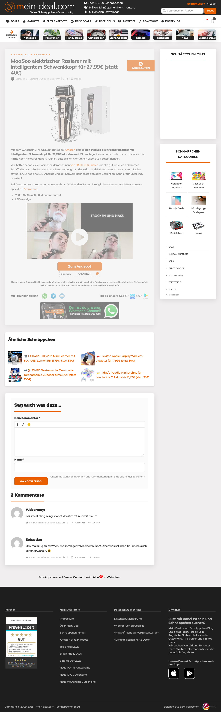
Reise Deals (83, 21)
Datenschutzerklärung (128, 618)
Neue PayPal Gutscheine (75, 667)
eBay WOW (150, 21)
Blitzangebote (56, 21)
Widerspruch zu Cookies (129, 625)
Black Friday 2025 (71, 653)
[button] (17, 424)
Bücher (173, 289)
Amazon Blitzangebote (74, 639)
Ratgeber (129, 21)
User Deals (107, 21)
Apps (171, 261)
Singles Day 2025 (70, 660)
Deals (15, 21)
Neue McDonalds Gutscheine (77, 681)
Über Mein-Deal (69, 625)
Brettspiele (175, 282)
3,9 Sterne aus (28, 189)
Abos (171, 247)
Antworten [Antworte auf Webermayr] (78, 522)
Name (19, 459)
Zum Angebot (79, 266)
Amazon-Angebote (178, 254)
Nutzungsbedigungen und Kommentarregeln (86, 476)
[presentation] (17, 424)
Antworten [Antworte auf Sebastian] (78, 557)
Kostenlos (172, 21)
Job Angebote (185, 652)
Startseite (19, 54)
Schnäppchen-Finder (72, 632)
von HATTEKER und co (84, 165)
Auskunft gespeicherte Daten (132, 639)
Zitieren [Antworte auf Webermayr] (94, 522)
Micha (16, 78)
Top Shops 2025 (69, 646)
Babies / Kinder (176, 268)
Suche (210, 10)
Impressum (67, 618)
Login (211, 3)
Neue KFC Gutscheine (73, 674)
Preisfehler (190, 638)
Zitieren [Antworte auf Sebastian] (94, 557)
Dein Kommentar (27, 418)
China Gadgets (39, 54)
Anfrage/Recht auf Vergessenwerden (136, 632)
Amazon (70, 149)
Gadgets (33, 21)
